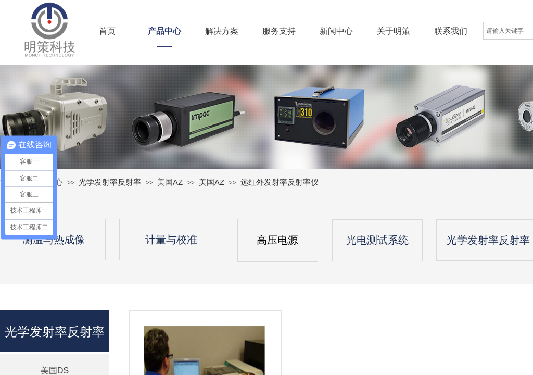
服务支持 (279, 31)
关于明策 (393, 31)
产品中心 (164, 31)
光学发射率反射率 (110, 182)
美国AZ (170, 182)
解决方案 (221, 31)
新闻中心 (336, 31)
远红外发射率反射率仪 (279, 182)
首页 (107, 31)
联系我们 (450, 31)
